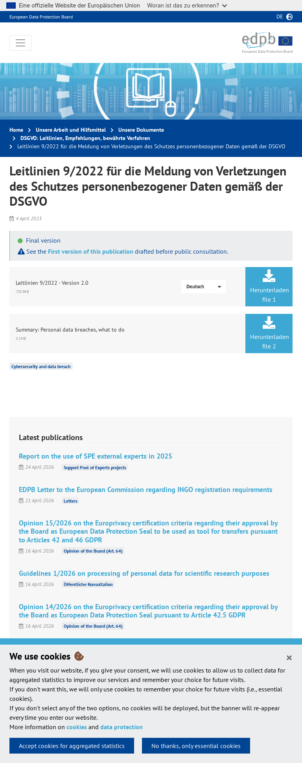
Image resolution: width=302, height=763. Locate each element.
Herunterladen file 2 (269, 333)
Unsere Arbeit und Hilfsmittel (71, 129)
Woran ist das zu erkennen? (187, 5)
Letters (70, 500)
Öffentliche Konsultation (88, 584)
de (279, 16)
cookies (76, 727)
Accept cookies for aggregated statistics (72, 746)
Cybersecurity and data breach (41, 366)
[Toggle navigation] (20, 43)
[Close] (289, 657)
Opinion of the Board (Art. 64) (93, 551)
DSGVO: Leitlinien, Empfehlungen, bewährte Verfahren (85, 138)
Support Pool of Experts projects (95, 467)
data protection (121, 727)
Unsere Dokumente (141, 129)
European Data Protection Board (41, 17)
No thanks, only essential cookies (196, 746)
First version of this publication (90, 251)
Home (16, 129)
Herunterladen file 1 (269, 286)
